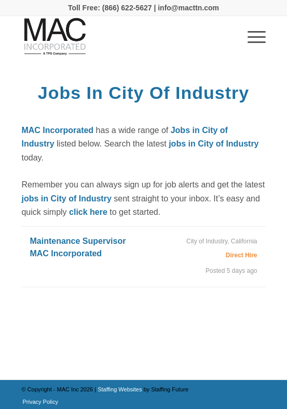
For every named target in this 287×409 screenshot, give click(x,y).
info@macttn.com (187, 8)
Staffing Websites (120, 389)
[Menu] (251, 36)
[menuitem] (37, 401)
